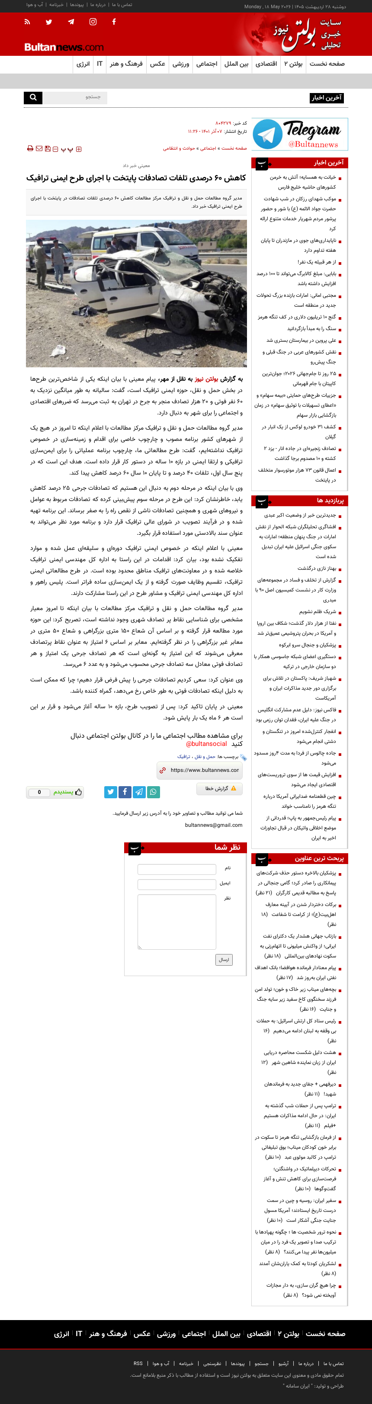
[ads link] (299, 134)
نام (228, 868)
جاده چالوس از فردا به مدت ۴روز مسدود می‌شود (295, 758)
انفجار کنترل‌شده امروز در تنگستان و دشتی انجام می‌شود (299, 736)
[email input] (177, 884)
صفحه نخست (327, 64)
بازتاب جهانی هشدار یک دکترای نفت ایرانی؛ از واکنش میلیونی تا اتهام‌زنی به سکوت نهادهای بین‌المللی (298, 946)
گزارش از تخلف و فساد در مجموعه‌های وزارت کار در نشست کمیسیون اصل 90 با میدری (295, 590)
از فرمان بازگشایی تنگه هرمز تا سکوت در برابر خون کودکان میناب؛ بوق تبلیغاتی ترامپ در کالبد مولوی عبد (295, 1147)
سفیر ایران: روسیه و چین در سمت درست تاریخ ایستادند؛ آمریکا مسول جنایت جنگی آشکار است (300, 1210)
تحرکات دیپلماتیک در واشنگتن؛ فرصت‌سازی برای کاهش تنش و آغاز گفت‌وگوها (299, 1179)
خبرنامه (56, 5)
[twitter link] (110, 792)
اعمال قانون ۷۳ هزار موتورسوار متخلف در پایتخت (297, 475)
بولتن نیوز (206, 379)
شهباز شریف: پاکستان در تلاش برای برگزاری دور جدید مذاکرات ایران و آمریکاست (299, 688)
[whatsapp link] (153, 792)
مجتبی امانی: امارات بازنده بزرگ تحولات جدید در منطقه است (296, 300)
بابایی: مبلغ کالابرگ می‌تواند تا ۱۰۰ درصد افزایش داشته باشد (296, 279)
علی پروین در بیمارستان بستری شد (301, 340)
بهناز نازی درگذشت (317, 568)
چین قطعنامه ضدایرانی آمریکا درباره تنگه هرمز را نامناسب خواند (299, 801)
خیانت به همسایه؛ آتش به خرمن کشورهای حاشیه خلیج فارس (303, 182)
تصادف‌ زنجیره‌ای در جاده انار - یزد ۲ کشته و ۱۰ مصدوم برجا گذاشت (300, 454)
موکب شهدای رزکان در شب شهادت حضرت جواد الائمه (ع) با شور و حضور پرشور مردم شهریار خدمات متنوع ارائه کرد (298, 214)
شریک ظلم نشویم (317, 612)
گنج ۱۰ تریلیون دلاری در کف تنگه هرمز (297, 317)
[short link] (205, 770)
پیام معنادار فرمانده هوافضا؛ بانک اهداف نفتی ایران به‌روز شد (295, 973)
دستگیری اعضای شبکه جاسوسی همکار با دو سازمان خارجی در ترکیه (295, 662)
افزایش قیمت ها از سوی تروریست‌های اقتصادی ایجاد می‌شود (297, 780)
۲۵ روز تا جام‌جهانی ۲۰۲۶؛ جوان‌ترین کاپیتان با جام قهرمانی (299, 379)
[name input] (177, 869)
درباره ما (98, 5)
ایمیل (225, 883)
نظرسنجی (212, 1364)
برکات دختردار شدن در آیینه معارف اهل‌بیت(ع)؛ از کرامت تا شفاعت (298, 915)
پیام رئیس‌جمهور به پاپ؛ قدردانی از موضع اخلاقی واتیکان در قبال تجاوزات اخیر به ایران (298, 828)
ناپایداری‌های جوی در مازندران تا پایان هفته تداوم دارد (298, 245)
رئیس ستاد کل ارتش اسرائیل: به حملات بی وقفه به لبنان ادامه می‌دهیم (296, 1031)
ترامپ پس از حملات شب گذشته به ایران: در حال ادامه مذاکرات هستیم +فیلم (300, 1116)
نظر (227, 898)
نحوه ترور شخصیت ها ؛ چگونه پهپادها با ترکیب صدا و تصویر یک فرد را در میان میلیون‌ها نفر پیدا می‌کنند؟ (295, 1242)
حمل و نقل (205, 757)
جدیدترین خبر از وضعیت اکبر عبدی (300, 515)
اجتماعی (208, 148)
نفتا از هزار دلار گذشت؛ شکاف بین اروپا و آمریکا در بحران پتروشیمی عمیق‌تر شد (296, 628)
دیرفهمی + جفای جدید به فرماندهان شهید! (300, 1089)
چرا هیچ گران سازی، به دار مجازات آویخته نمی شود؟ (301, 1290)
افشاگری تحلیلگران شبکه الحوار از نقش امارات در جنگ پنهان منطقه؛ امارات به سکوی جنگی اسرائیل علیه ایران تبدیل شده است (296, 542)
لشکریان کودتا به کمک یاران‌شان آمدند (296, 1269)
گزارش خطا (220, 789)
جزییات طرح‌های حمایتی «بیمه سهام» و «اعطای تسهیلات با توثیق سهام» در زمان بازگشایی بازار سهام (295, 405)
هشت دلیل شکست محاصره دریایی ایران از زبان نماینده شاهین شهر (298, 1062)
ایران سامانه (298, 1386)
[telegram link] (139, 792)
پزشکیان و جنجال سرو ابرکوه (307, 645)
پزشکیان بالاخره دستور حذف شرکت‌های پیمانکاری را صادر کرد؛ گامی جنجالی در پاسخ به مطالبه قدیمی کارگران (296, 883)
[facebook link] (125, 792)
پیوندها (77, 5)
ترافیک (183, 757)
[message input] (177, 922)
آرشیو (284, 1364)
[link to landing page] (305, 34)
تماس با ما (122, 5)
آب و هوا (34, 5)
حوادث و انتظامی (179, 148)
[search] (33, 98)
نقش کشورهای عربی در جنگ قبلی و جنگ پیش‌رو (299, 357)
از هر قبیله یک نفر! (317, 262)
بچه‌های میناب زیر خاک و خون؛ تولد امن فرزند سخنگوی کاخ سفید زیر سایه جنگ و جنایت (295, 999)
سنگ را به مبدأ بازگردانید (311, 329)
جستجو (262, 1364)
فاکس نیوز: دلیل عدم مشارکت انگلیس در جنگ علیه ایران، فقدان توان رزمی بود (296, 715)
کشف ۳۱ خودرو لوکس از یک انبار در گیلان (299, 432)
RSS (138, 1364)
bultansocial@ (206, 744)
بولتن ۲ (293, 64)
